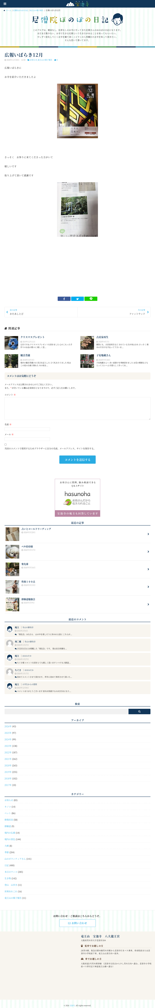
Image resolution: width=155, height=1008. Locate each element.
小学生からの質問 (29, 681)
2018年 (8, 775)
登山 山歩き (11, 881)
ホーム (8, 10)
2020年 (8, 762)
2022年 (8, 748)
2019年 (8, 768)
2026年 (8, 722)
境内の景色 (10, 835)
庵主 (17, 623)
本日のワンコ (11, 868)
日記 (7, 861)
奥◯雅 (18, 638)
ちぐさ (18, 666)
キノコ (8, 803)
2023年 (8, 742)
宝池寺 (72, 1002)
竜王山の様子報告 (39, 10)
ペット (8, 809)
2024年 (8, 735)
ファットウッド (112, 312)
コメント (10, 394)
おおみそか (26, 652)
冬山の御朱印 (27, 624)
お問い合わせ (77, 919)
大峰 (7, 842)
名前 (8, 424)
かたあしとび (42, 312)
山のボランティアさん (15, 855)
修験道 (8, 822)
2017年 (8, 781)
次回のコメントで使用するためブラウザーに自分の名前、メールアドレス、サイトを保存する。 (50, 448)
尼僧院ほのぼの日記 (22, 10)
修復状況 (9, 816)
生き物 (8, 874)
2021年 (8, 755)
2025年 (8, 729)
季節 (7, 848)
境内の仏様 (10, 829)
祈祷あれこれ (11, 887)
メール (9, 434)
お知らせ (33, 60)
